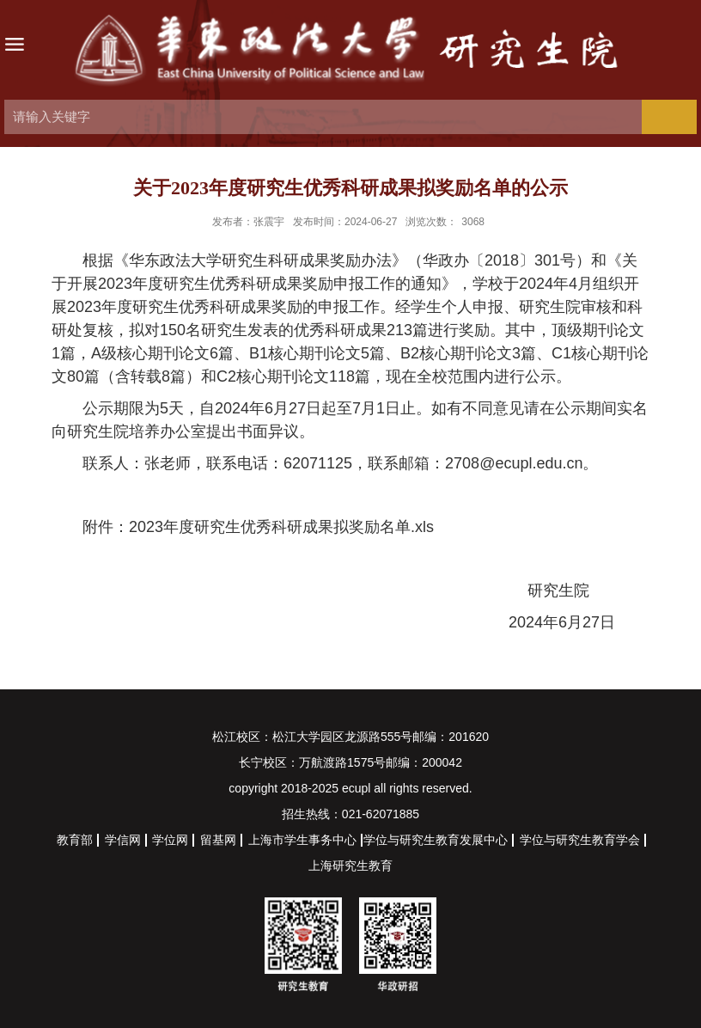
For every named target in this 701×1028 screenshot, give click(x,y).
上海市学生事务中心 (302, 840)
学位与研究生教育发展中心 (435, 840)
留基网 (218, 840)
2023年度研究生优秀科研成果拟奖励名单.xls (281, 526)
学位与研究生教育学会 (580, 840)
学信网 (123, 840)
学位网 (170, 840)
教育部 (75, 840)
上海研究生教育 (350, 865)
